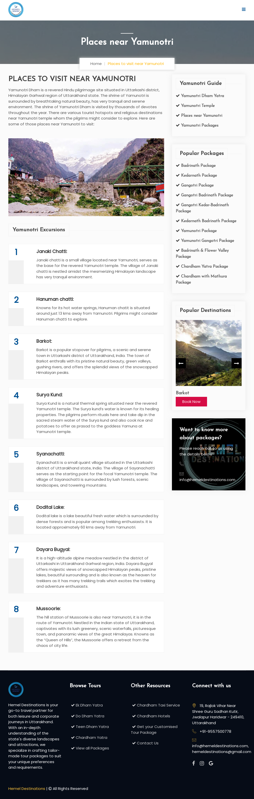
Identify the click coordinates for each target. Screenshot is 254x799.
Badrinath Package (198, 166)
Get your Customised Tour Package (154, 729)
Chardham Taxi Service (155, 705)
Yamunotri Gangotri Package (207, 241)
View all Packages (89, 748)
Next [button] (237, 363)
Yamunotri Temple (197, 106)
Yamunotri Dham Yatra (202, 96)
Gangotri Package (197, 186)
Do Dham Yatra (87, 716)
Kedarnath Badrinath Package (208, 221)
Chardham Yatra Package (204, 267)
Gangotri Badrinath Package (206, 195)
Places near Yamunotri (201, 115)
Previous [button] (181, 363)
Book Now (191, 401)
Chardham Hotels (150, 716)
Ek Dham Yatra (86, 705)
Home (96, 63)
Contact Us (145, 743)
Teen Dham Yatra (89, 726)
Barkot (182, 393)
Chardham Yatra (88, 737)
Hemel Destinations (26, 788)
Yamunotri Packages (199, 125)
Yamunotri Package (198, 231)
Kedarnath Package (198, 176)
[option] (209, 363)
